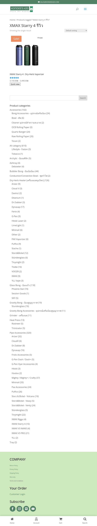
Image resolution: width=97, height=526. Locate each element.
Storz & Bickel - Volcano (23, 396)
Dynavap (16, 207)
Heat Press (15, 320)
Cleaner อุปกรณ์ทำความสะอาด (26, 122)
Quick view (15, 84)
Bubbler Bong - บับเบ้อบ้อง (22, 171)
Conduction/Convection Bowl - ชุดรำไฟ (28, 175)
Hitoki (14, 368)
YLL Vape (16, 280)
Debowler (16, 166)
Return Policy (14, 465)
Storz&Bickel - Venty (21, 405)
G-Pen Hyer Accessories (23, 364)
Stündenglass (18, 257)
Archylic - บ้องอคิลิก (19, 158)
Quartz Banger (19, 131)
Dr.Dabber (17, 202)
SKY (13, 298)
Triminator (17, 328)
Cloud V (15, 188)
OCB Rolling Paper (20, 127)
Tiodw (15, 266)
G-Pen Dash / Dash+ (21, 359)
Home (12, 19)
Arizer (14, 183)
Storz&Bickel (18, 253)
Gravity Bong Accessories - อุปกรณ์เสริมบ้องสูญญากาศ (35, 310)
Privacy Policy (14, 469)
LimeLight (16, 225)
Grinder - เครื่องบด (18, 315)
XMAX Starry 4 (18, 423)
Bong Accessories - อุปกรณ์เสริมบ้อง (29, 113)
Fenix (14, 211)
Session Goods (19, 293)
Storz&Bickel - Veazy (21, 400)
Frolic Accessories (20, 354)
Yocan (15, 141)
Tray (12, 442)
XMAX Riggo (17, 419)
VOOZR (15, 271)
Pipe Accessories (18, 332)
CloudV (15, 341)
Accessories (15, 109)
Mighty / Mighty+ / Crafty (24, 377)
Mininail (15, 230)
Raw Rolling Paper (20, 136)
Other (14, 234)
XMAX (14, 276)
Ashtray (13, 163)
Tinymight (16, 262)
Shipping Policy (14, 473)
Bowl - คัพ (16, 118)
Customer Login (17, 494)
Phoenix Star (18, 288)
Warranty (12, 477)
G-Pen (15, 216)
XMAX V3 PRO (18, 433)
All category (15, 145)
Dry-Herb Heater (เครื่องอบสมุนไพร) (27, 180)
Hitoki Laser (17, 220)
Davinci (15, 193)
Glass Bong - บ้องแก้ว (20, 285)
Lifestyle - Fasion (20, 149)
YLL (13, 437)
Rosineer (16, 323)
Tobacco (16, 153)
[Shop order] (75, 30)
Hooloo (15, 373)
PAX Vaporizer (18, 239)
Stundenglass (18, 306)
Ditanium (16, 197)
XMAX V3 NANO (19, 428)
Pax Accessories (19, 387)
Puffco (15, 243)
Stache (15, 248)
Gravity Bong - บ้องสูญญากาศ (24, 302)
